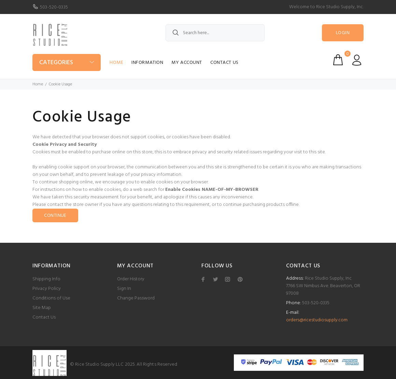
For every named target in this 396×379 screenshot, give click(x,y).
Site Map (41, 308)
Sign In (124, 289)
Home (116, 63)
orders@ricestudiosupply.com (317, 320)
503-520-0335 (54, 7)
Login (343, 33)
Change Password (136, 298)
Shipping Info (46, 279)
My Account (186, 63)
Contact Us (224, 63)
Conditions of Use (51, 298)
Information (147, 63)
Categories (56, 63)
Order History (130, 279)
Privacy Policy (46, 289)
